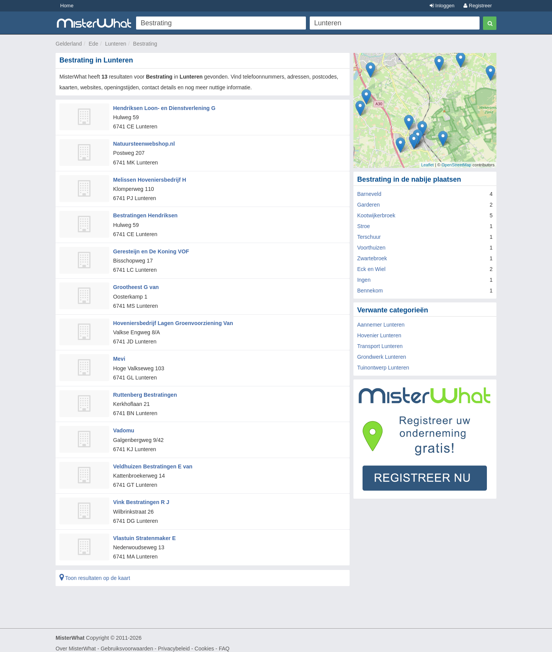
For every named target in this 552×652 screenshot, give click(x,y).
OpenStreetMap (457, 165)
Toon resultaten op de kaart (94, 572)
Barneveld (369, 194)
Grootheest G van (135, 285)
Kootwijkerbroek (376, 215)
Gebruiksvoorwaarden (126, 643)
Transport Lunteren (380, 346)
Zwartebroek (372, 258)
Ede (93, 44)
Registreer (477, 5)
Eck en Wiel (371, 269)
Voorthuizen (371, 248)
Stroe (363, 226)
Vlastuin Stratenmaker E (144, 532)
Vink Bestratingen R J (140, 497)
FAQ (224, 643)
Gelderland (69, 44)
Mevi (119, 356)
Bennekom (370, 290)
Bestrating (145, 44)
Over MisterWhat (76, 643)
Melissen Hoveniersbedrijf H (149, 179)
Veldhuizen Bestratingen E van (152, 462)
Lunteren (115, 44)
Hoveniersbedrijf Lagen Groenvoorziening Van (172, 320)
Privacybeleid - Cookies (186, 643)
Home (67, 5)
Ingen (364, 280)
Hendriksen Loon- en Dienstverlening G (163, 108)
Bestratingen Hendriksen (145, 214)
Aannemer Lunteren (381, 325)
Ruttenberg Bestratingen (144, 391)
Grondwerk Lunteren (381, 357)
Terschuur (369, 237)
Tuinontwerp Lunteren (383, 368)
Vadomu (123, 426)
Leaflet (427, 165)
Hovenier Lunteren (379, 335)
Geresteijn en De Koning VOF (150, 249)
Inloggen (442, 5)
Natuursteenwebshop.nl (143, 143)
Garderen (368, 205)
